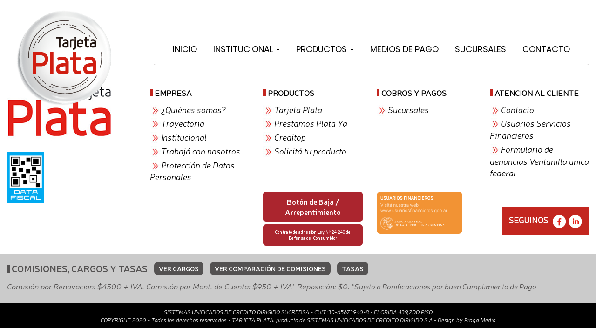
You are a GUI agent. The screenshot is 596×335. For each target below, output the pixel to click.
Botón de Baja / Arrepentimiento (313, 206)
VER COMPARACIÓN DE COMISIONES (270, 268)
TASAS (353, 268)
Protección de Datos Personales (192, 170)
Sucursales (480, 49)
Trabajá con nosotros (200, 150)
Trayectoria (182, 122)
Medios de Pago (404, 49)
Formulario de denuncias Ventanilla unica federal (539, 160)
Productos (325, 49)
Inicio (185, 49)
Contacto (546, 49)
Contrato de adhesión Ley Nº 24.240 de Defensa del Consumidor (313, 235)
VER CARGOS (179, 268)
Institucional (246, 49)
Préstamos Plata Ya (310, 122)
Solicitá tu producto (310, 150)
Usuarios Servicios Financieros (530, 129)
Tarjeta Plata (298, 109)
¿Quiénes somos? (193, 109)
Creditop (290, 136)
